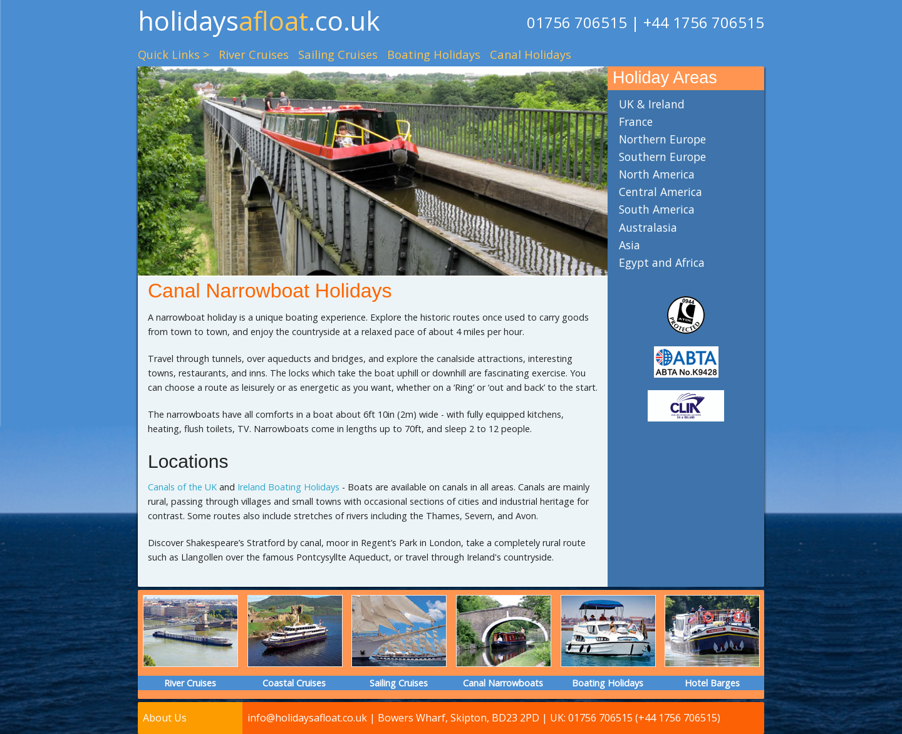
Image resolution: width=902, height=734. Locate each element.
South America (657, 209)
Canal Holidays (530, 54)
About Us (165, 718)
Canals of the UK (182, 487)
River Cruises (254, 54)
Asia (629, 244)
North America (657, 174)
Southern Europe (662, 156)
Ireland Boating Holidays (288, 487)
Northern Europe (662, 139)
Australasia (648, 227)
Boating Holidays (433, 54)
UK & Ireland (652, 103)
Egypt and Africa (662, 262)
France (636, 121)
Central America (660, 191)
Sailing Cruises (338, 54)
